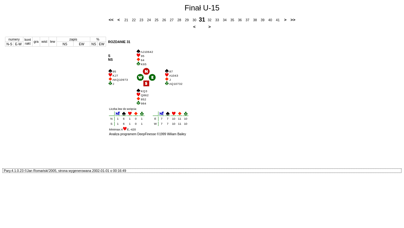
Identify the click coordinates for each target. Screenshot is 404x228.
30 (194, 20)
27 (172, 20)
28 (179, 20)
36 (240, 20)
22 (134, 20)
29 (187, 20)
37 (247, 20)
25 (156, 20)
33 (217, 20)
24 (149, 20)
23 (141, 20)
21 (126, 20)
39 (262, 20)
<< (111, 19)
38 (255, 20)
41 (278, 20)
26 (164, 20)
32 (209, 20)
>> (292, 19)
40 (270, 20)
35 (232, 20)
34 (225, 20)
